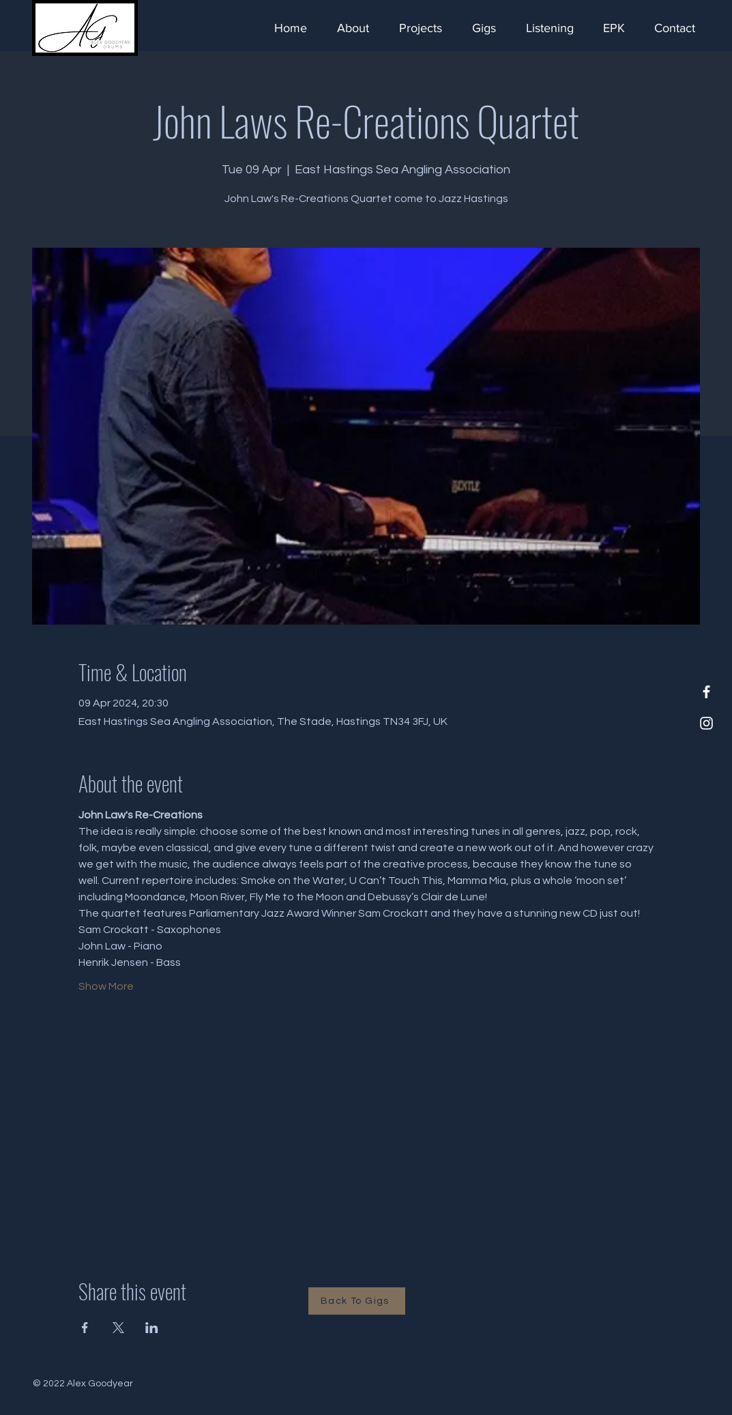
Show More (106, 986)
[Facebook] (706, 691)
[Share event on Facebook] (84, 1327)
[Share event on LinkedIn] (151, 1327)
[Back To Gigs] (356, 1301)
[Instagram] (706, 723)
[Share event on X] (118, 1327)
